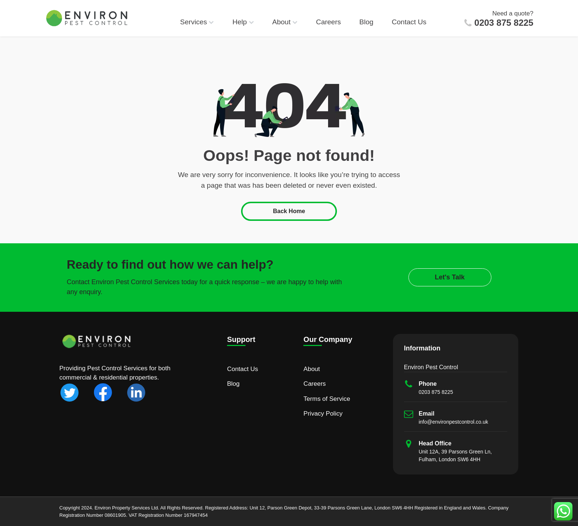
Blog (366, 22)
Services (197, 22)
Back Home (289, 211)
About (285, 22)
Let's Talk (450, 277)
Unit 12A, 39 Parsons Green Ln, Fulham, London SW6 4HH (455, 455)
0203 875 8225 (503, 22)
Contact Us (409, 22)
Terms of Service (326, 398)
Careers (328, 22)
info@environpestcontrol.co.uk (453, 422)
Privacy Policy (322, 413)
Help (243, 22)
